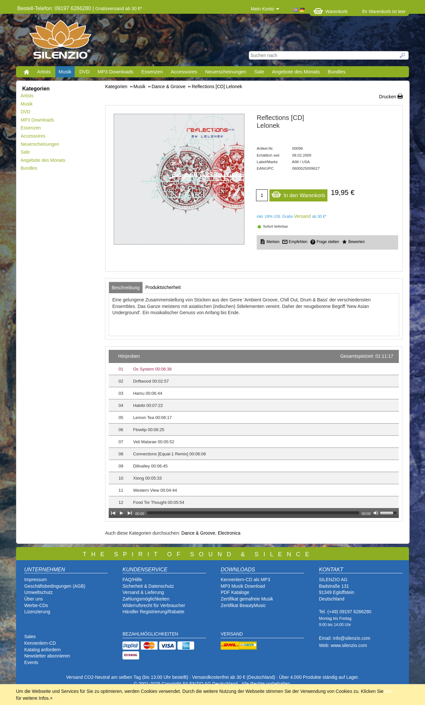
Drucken (387, 96)
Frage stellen (328, 241)
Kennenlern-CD (40, 643)
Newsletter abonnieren (47, 655)
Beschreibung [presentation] (126, 287)
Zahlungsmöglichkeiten (145, 598)
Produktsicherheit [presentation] (163, 287)
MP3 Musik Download (243, 586)
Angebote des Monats (296, 71)
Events (31, 662)
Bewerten (356, 241)
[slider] (253, 513)
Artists (44, 71)
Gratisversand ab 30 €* (118, 8)
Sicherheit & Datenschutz (148, 586)
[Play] (121, 513)
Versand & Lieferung (143, 592)
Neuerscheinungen (226, 71)
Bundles (336, 71)
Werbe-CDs (36, 605)
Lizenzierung (37, 611)
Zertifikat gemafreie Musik (247, 598)
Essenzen (152, 71)
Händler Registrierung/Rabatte (153, 611)
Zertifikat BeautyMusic (243, 605)
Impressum (35, 579)
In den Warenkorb (298, 193)
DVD (84, 71)
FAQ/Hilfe (132, 579)
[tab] (126, 288)
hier (388, 691)
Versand (302, 216)
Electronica (229, 533)
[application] (254, 434)
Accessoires (184, 71)
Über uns (33, 598)
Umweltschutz (38, 592)
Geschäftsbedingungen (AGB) (54, 586)
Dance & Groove (198, 533)
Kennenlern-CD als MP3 (245, 579)
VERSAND (232, 634)
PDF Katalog (234, 592)
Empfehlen (298, 241)
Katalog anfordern (42, 649)
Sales (30, 636)
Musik (65, 71)
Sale (259, 71)
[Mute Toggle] (376, 513)
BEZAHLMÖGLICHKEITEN (150, 634)
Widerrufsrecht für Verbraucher (153, 605)
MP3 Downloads (115, 71)
